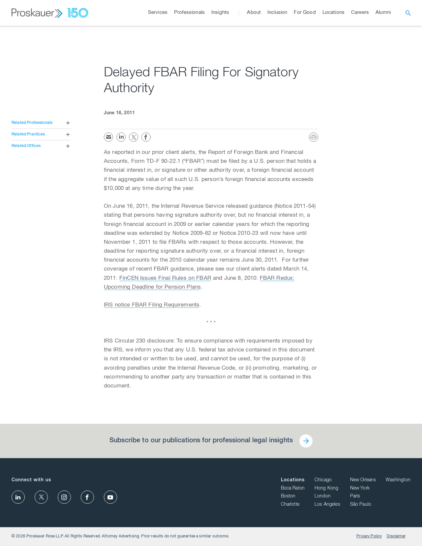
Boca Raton (293, 488)
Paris (355, 496)
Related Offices (26, 146)
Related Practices (28, 134)
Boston (288, 496)
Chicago (323, 480)
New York (360, 488)
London (323, 496)
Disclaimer (396, 536)
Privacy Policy (369, 536)
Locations (293, 480)
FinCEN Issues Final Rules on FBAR (165, 278)
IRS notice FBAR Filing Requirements (151, 305)
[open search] (408, 13)
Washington (398, 480)
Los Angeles (327, 504)
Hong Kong (326, 488)
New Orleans (363, 480)
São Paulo (360, 504)
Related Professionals (32, 123)
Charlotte (290, 504)
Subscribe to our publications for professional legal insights (201, 441)
